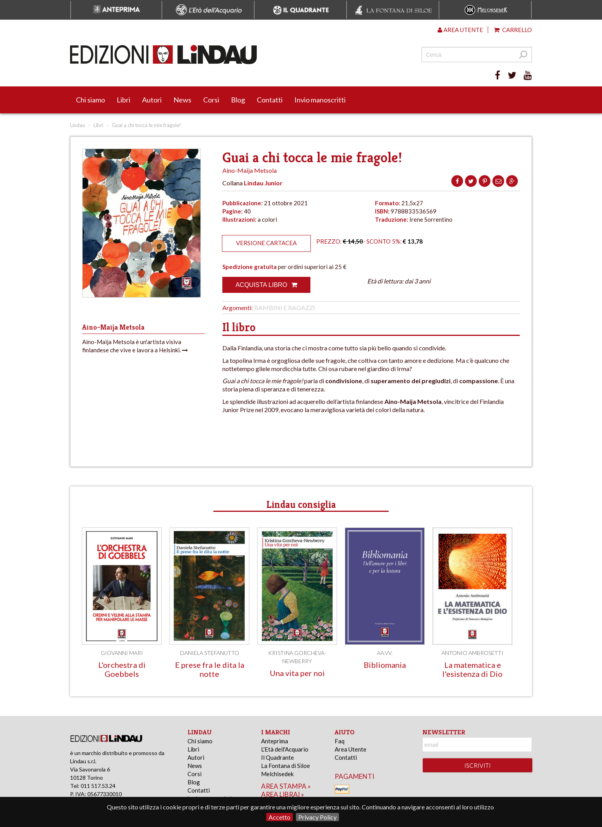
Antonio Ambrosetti (472, 652)
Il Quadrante (277, 757)
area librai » (282, 794)
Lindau (77, 125)
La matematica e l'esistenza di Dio (472, 669)
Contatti (270, 99)
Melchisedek (277, 773)
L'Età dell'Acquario (284, 749)
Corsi (211, 99)
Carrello (513, 29)
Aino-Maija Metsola (249, 170)
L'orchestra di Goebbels (122, 669)
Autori (152, 99)
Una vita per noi (297, 673)
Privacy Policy (317, 817)
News (182, 99)
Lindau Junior (263, 183)
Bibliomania (385, 664)
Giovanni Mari (122, 652)
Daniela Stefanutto (209, 652)
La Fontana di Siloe (285, 765)
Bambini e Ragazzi (284, 307)
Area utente (460, 29)
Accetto (279, 817)
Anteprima (274, 740)
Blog (238, 99)
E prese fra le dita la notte (209, 669)
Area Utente (350, 749)
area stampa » (286, 786)
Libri (123, 99)
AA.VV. (385, 652)
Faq (339, 740)
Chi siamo (90, 99)
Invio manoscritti (320, 99)
